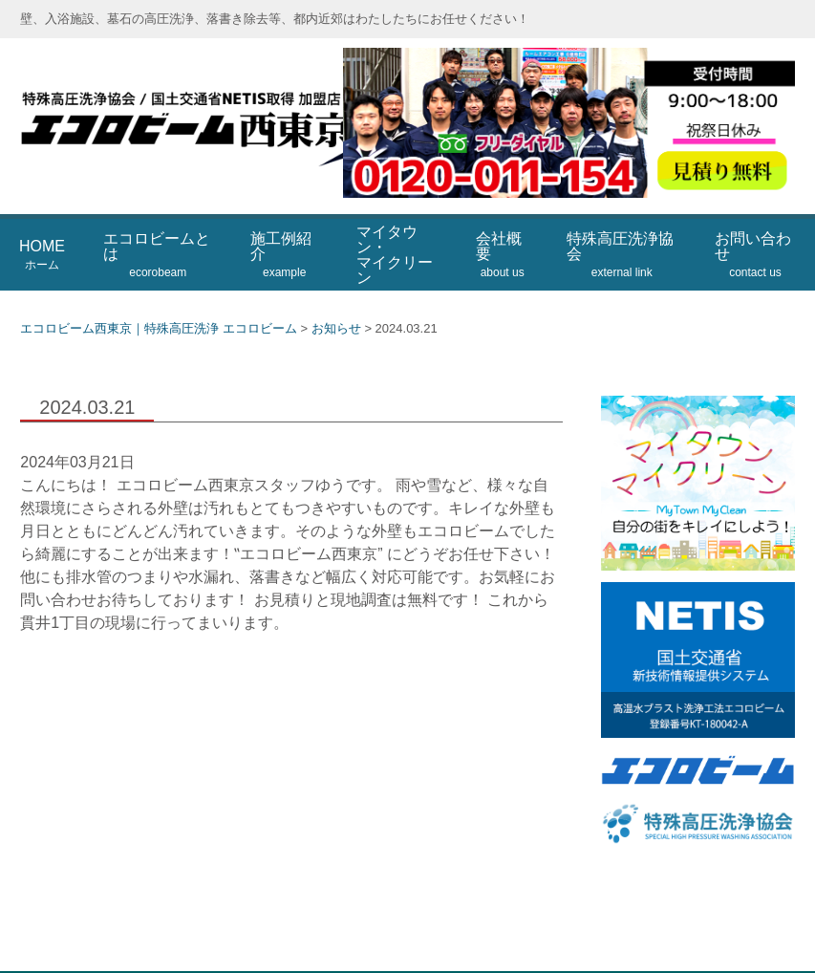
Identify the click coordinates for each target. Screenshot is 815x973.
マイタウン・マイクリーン (394, 209)
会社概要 (500, 209)
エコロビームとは (156, 209)
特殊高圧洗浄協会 (620, 209)
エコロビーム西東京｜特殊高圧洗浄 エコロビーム (249, 103)
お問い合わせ (753, 209)
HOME (42, 210)
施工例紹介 (280, 209)
